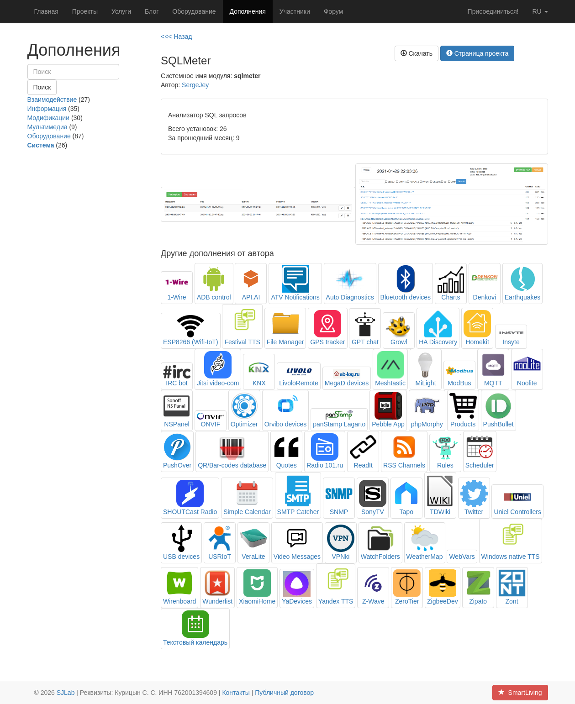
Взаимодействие (52, 99)
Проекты (85, 11)
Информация (47, 108)
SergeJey (195, 85)
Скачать (417, 53)
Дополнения (248, 11)
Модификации (48, 117)
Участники (295, 11)
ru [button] (540, 11)
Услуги (121, 11)
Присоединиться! (493, 11)
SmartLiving (520, 692)
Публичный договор (284, 692)
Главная (46, 11)
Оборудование (194, 11)
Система (40, 145)
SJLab (66, 692)
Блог (151, 11)
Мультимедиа (47, 127)
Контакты (235, 692)
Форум (333, 11)
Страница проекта (477, 53)
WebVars (462, 556)
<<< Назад (176, 36)
